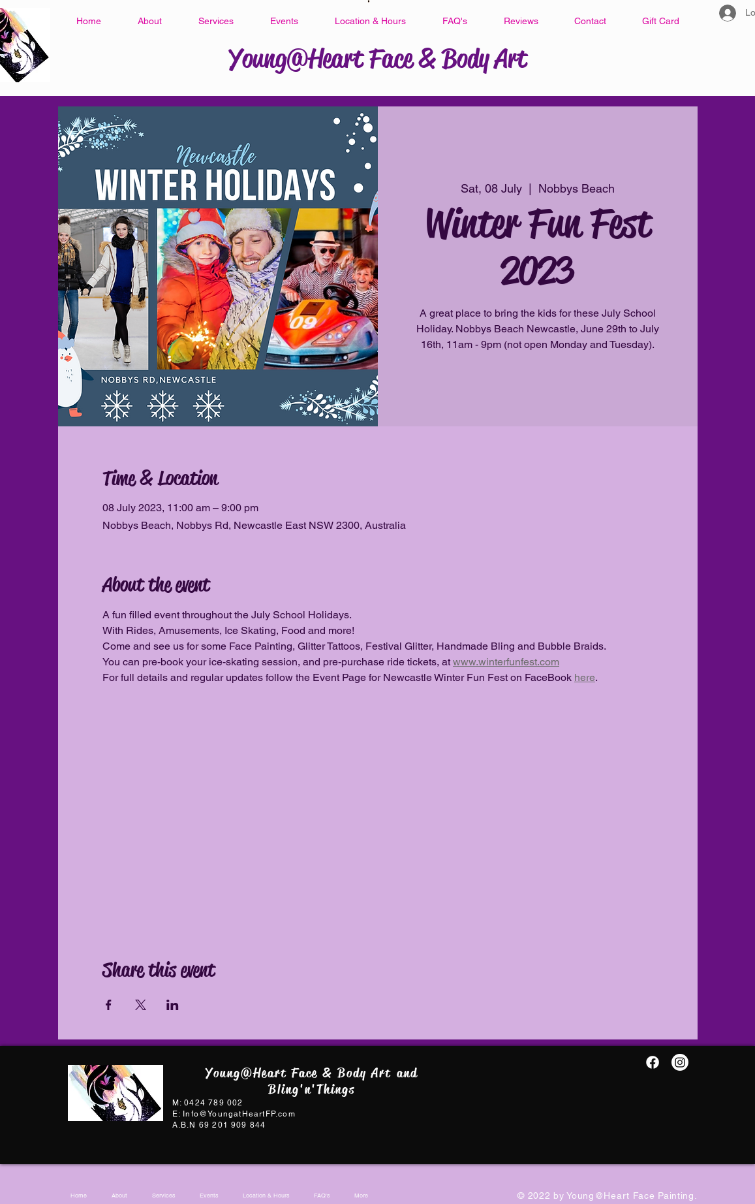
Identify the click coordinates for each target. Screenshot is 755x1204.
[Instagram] (679, 1062)
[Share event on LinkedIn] (172, 1005)
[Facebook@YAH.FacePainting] (652, 1062)
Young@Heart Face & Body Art (378, 58)
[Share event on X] (140, 1005)
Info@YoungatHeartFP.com (239, 1113)
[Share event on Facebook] (108, 1005)
